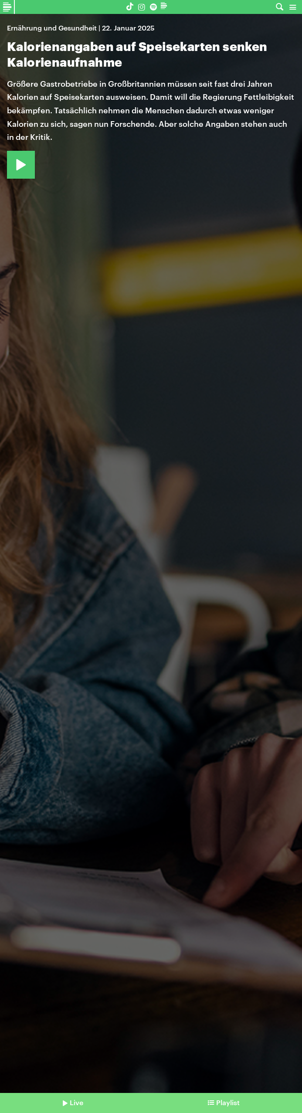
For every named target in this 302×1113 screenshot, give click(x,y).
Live (76, 1102)
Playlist (228, 1102)
